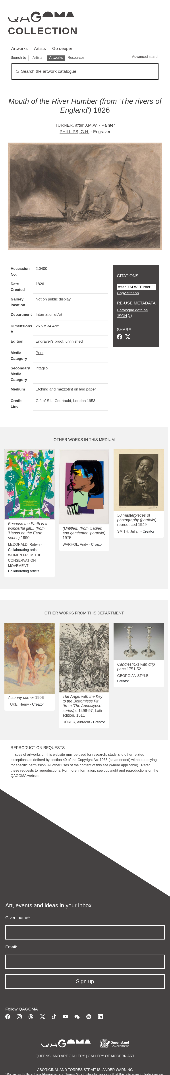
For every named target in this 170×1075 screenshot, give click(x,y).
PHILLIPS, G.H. (74, 131)
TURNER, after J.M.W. (76, 125)
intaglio (42, 368)
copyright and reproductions (125, 770)
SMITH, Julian (128, 531)
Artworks (19, 48)
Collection (43, 30)
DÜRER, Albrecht (76, 722)
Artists (40, 48)
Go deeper (62, 48)
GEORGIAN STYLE (132, 676)
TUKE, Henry (18, 704)
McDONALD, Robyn (24, 544)
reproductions (49, 770)
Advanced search (145, 57)
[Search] (85, 71)
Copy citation (128, 293)
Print (39, 353)
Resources (76, 57)
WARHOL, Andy (75, 544)
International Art (49, 314)
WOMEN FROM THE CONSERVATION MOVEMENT (24, 560)
